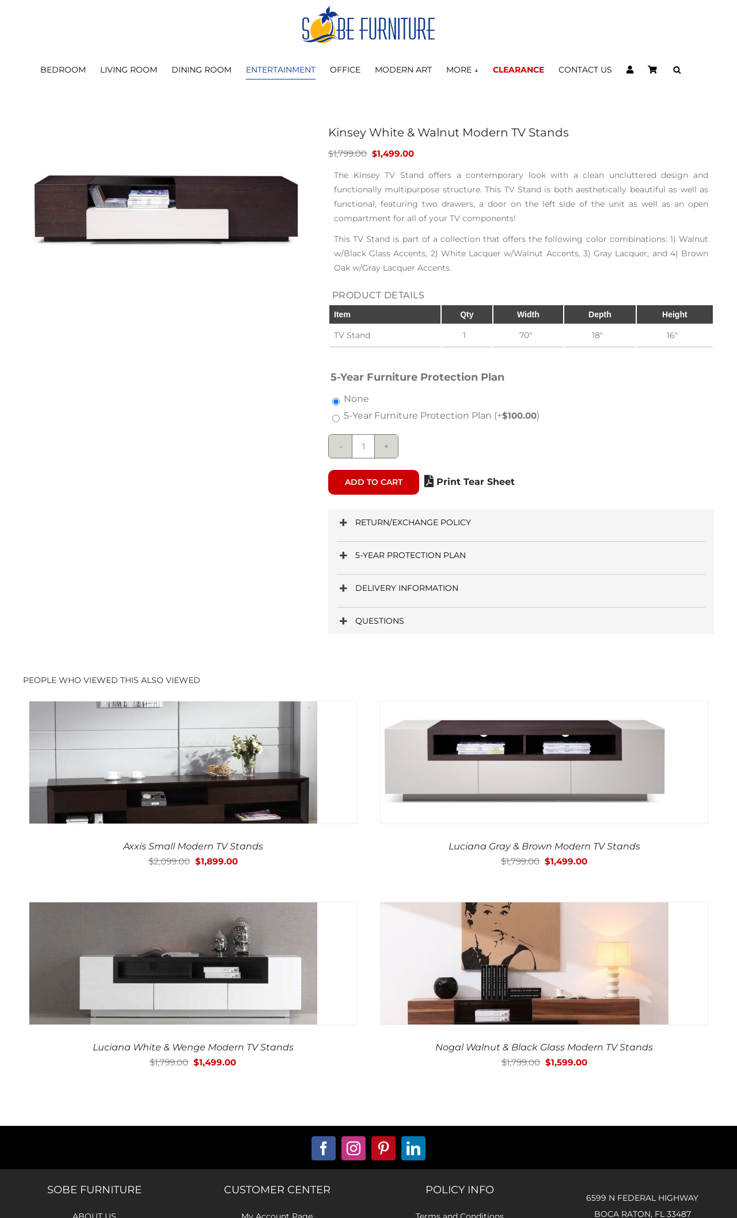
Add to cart (373, 482)
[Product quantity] (363, 446)
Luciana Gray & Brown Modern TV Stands (544, 846)
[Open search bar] (677, 70)
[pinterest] (383, 1148)
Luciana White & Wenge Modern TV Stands (193, 1047)
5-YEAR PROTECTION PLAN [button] (401, 555)
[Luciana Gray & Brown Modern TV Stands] (524, 709)
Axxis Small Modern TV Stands (193, 846)
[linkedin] (413, 1148)
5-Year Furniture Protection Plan (442, 415)
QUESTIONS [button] (370, 621)
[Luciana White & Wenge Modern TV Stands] (173, 910)
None (356, 398)
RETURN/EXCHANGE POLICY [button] (404, 522)
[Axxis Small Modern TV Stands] (173, 709)
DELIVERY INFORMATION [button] (397, 588)
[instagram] (353, 1148)
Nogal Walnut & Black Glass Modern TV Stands (544, 1047)
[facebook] (323, 1148)
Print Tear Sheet (469, 481)
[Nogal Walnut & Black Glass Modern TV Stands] (524, 910)
